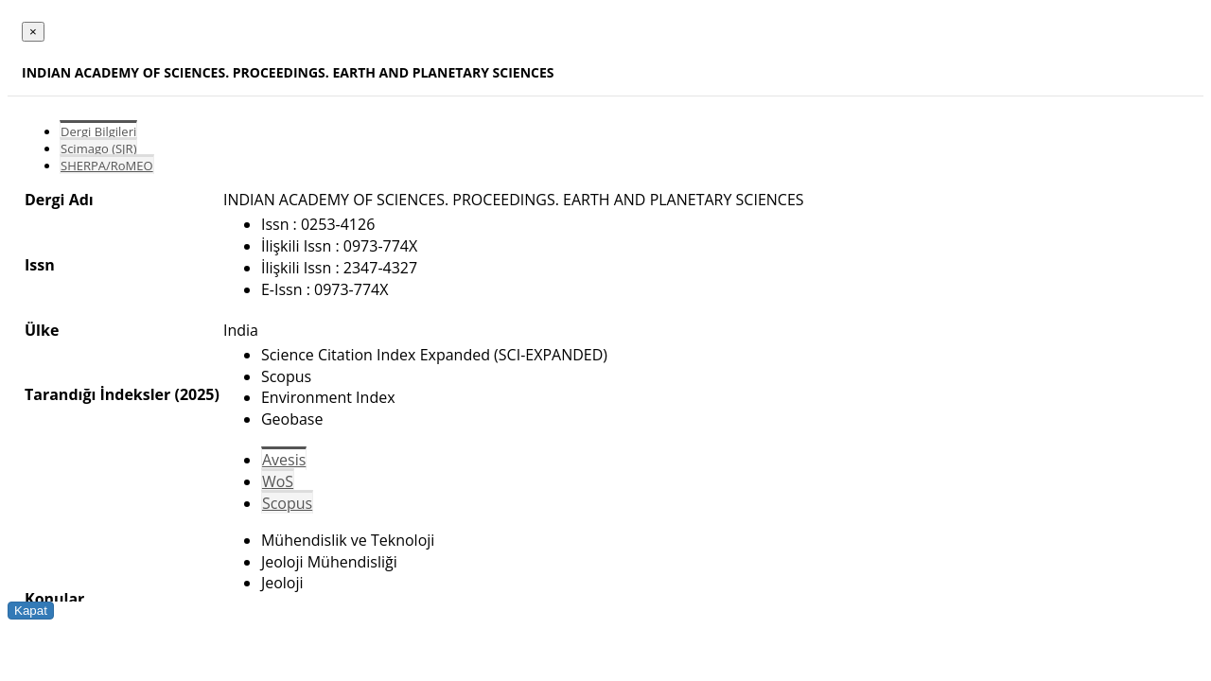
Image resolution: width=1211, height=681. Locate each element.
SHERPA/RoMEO (107, 165)
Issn (40, 264)
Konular (54, 598)
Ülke (42, 330)
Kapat (30, 610)
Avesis (284, 459)
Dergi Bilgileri (98, 131)
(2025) (196, 394)
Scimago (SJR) (98, 148)
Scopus (287, 503)
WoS (277, 481)
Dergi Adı (59, 199)
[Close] (33, 32)
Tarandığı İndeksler (97, 394)
